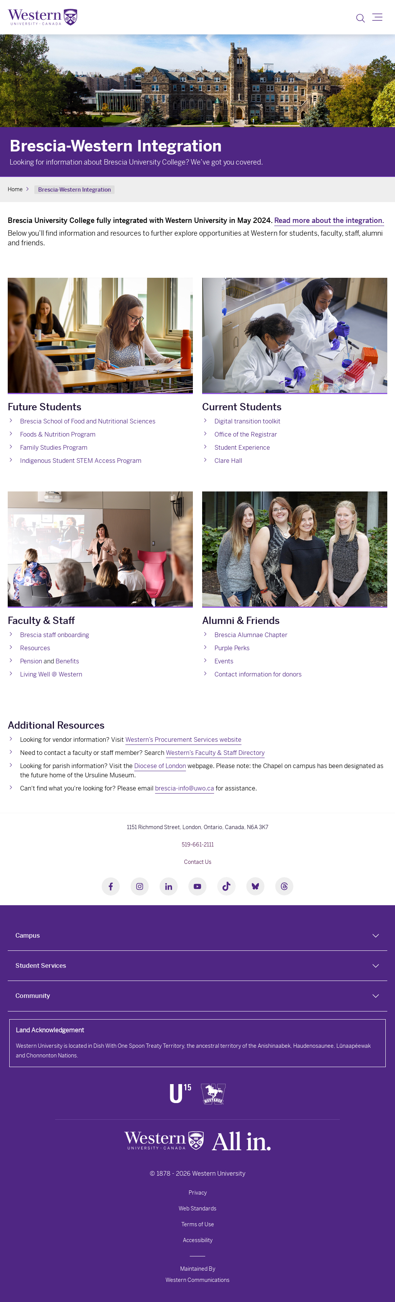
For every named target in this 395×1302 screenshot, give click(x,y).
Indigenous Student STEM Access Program (81, 461)
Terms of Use (197, 1224)
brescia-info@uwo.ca (184, 788)
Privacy (198, 1192)
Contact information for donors (258, 674)
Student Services (40, 966)
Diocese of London (160, 766)
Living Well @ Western (51, 674)
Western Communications (197, 1280)
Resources (35, 648)
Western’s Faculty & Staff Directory (215, 753)
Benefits (67, 661)
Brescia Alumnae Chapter (250, 635)
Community (32, 996)
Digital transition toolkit (247, 421)
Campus (27, 935)
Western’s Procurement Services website (183, 740)
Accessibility (198, 1240)
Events (223, 661)
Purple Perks (232, 648)
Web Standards (197, 1208)
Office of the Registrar (245, 434)
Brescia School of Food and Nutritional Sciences (87, 421)
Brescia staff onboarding (54, 635)
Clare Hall (228, 461)
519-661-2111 (198, 844)
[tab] (197, 936)
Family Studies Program (54, 448)
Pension (31, 661)
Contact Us (197, 861)
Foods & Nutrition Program (58, 434)
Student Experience (242, 448)
